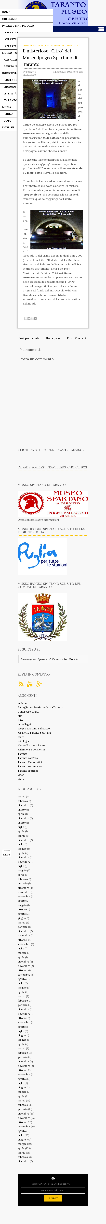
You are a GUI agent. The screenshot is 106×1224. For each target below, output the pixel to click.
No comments (70, 45)
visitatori (23, 779)
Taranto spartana (28, 770)
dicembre (23, 805)
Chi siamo (9, 19)
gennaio (22, 883)
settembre (24, 896)
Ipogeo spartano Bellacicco (34, 728)
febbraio (23, 801)
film (20, 715)
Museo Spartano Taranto (45, 45)
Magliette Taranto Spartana (34, 732)
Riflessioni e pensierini (31, 749)
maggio (22, 848)
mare (21, 737)
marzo (21, 796)
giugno (22, 918)
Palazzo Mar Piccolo (18, 25)
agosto (22, 809)
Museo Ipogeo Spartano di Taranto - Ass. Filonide (49, 659)
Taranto (22, 753)
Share (6, 854)
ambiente (23, 703)
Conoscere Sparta (28, 711)
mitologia (23, 741)
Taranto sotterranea (30, 766)
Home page (53, 338)
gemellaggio (25, 724)
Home (6, 12)
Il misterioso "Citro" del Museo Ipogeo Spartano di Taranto (50, 57)
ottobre (22, 909)
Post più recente (29, 338)
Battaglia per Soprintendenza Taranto (40, 707)
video (21, 774)
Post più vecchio (77, 338)
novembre (24, 861)
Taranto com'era (28, 758)
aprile (21, 813)
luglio (21, 827)
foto (26, 45)
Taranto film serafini (30, 762)
